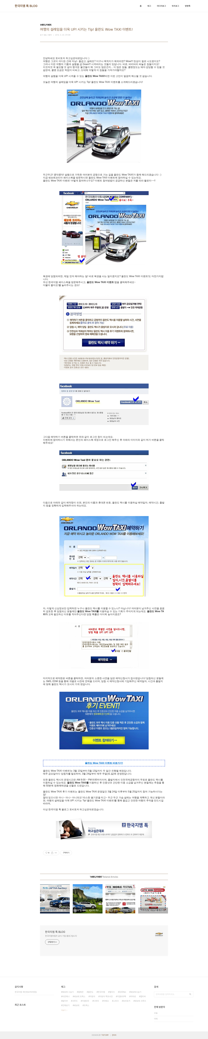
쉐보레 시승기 (68, 992)
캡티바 (143, 996)
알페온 (80, 992)
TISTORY (105, 1035)
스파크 (116, 1001)
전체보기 (65, 1005)
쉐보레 (76, 1005)
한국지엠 (101, 992)
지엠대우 (85, 1001)
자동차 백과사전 (106, 996)
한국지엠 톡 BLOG (26, 6)
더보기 (63, 1010)
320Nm (122, 992)
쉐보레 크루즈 (140, 1001)
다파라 (96, 1001)
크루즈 (75, 1001)
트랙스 (86, 1005)
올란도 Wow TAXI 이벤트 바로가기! (104, 763)
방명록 (187, 6)
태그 (149, 6)
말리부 (65, 1001)
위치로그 (175, 6)
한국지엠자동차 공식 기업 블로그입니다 (61, 936)
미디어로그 (161, 6)
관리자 (114, 1035)
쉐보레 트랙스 (79, 996)
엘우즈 (112, 992)
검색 (190, 994)
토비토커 (126, 1001)
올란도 (90, 992)
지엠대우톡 (121, 996)
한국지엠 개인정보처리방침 (26, 992)
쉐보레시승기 (135, 992)
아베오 (106, 1001)
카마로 (133, 996)
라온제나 (65, 996)
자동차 (92, 996)
